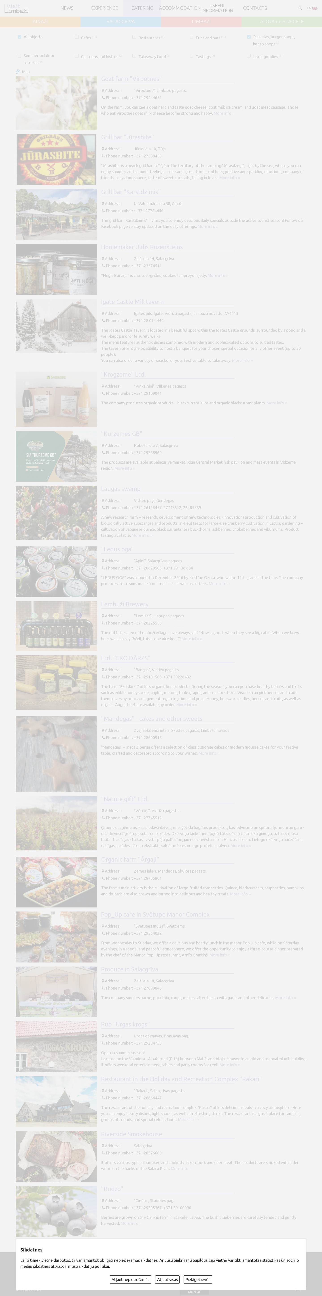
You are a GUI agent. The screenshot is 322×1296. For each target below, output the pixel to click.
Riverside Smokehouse (131, 1134)
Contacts (255, 8)
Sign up (194, 1292)
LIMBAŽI (201, 21)
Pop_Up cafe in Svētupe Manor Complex (155, 914)
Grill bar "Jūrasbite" (127, 137)
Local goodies (268, 56)
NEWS (67, 8)
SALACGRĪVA (121, 21)
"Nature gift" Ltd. (125, 799)
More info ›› (224, 113)
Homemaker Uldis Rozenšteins (142, 247)
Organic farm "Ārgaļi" (130, 859)
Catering (142, 8)
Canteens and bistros (102, 56)
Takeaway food (154, 56)
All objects (33, 36)
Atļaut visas (167, 1279)
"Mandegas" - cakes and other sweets (152, 718)
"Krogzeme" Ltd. (123, 374)
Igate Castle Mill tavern (132, 301)
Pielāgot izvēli (197, 1279)
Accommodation (180, 8)
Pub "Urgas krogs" (125, 1024)
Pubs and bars (211, 38)
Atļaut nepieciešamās (130, 1279)
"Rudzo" (112, 1189)
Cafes (89, 38)
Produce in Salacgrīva (129, 969)
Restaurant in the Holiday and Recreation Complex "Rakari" (181, 1079)
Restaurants (151, 38)
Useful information (217, 8)
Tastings (205, 56)
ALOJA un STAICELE (282, 21)
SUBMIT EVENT (30, 1290)
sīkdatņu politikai (94, 1266)
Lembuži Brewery (124, 604)
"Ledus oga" (117, 549)
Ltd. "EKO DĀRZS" (125, 658)
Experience (104, 8)
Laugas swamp (121, 488)
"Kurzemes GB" (121, 433)
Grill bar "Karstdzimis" (131, 192)
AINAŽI (40, 21)
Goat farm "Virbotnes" (131, 78)
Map (26, 71)
